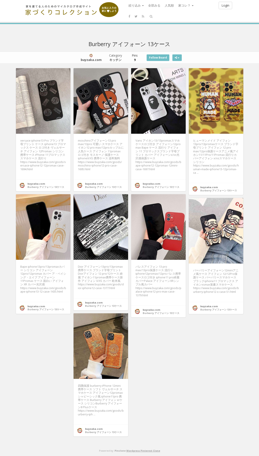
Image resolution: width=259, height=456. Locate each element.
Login (225, 5)
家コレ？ (186, 5)
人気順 (169, 5)
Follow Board (158, 57)
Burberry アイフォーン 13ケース (45, 187)
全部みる (154, 5)
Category (115, 57)
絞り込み (136, 5)
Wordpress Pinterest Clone (143, 450)
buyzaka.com (36, 183)
